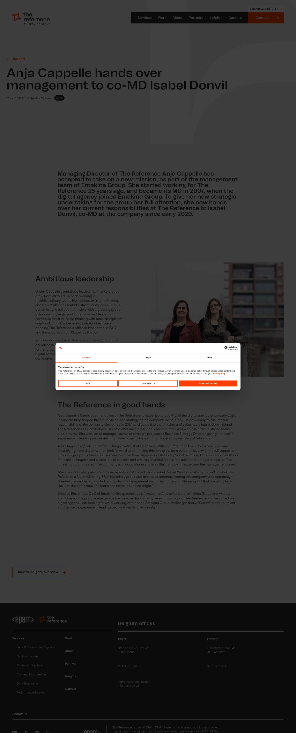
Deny (88, 383)
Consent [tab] (86, 358)
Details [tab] (148, 358)
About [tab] (210, 358)
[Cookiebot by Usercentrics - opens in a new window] (220, 348)
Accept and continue (208, 383)
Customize (148, 383)
